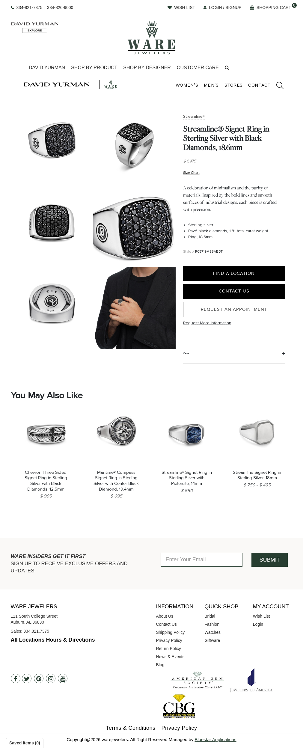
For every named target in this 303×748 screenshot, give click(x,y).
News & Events (170, 656)
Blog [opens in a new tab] (160, 664)
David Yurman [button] (47, 67)
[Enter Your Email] (201, 560)
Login (258, 624)
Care (186, 353)
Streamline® (194, 116)
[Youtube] (62, 678)
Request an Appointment (234, 309)
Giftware (212, 640)
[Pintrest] (38, 678)
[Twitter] (26, 678)
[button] (227, 67)
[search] (277, 86)
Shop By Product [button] (94, 67)
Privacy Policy (169, 640)
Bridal (209, 616)
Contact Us (234, 291)
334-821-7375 (29, 7)
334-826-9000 (60, 7)
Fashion (211, 624)
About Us (165, 616)
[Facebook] (15, 678)
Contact (259, 85)
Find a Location (234, 273)
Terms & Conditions (130, 728)
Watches (212, 632)
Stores (233, 85)
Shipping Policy (170, 632)
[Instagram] (50, 678)
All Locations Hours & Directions (53, 640)
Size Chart (191, 172)
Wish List (261, 616)
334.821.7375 (36, 631)
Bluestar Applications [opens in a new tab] (215, 739)
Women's (187, 85)
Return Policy (168, 648)
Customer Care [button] (198, 67)
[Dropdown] (47, 67)
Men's (211, 85)
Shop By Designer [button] (147, 67)
